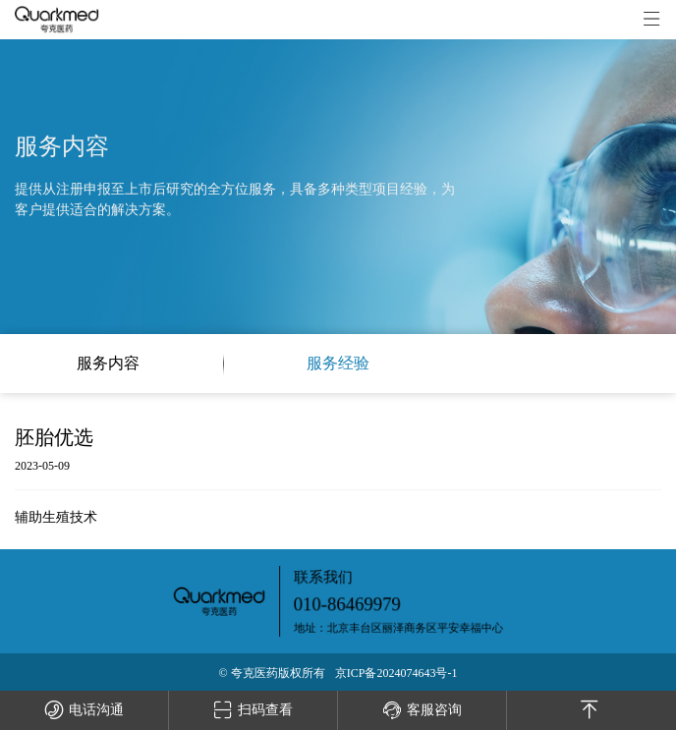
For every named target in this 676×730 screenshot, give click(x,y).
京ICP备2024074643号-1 (396, 673)
